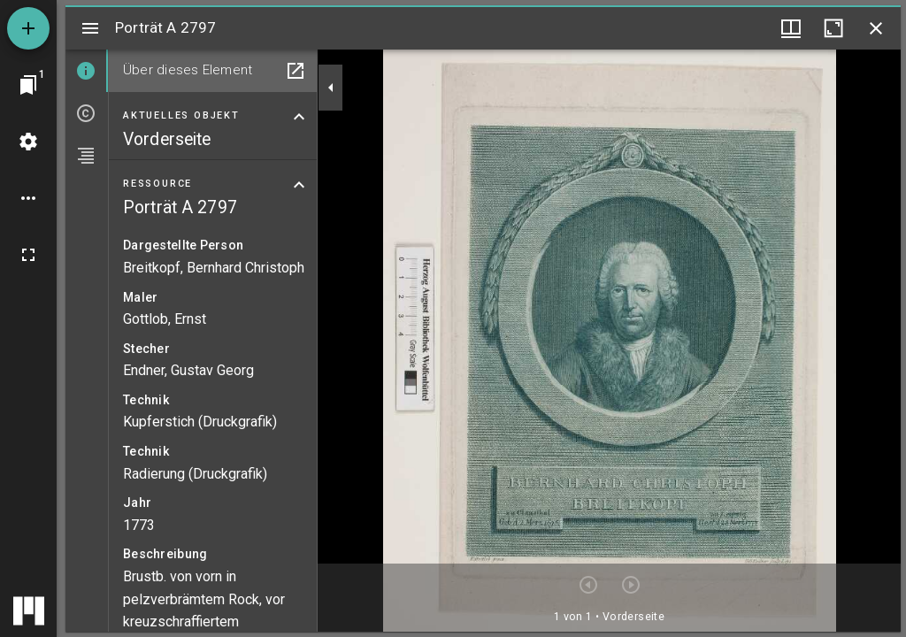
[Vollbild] (28, 255)
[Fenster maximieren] (833, 28)
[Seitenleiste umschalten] (90, 28)
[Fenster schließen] (876, 28)
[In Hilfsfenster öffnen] (295, 71)
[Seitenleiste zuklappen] (331, 87)
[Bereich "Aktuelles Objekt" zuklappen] (299, 116)
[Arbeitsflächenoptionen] (28, 198)
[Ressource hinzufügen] (28, 28)
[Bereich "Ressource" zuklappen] (299, 185)
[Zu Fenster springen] (28, 85)
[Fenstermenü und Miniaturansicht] (791, 28)
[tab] (86, 71)
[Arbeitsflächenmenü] (28, 141)
